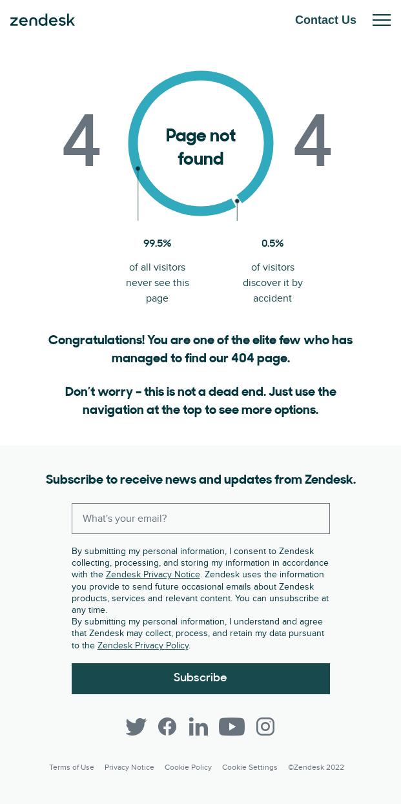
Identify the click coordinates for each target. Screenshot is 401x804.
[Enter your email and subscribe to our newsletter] (201, 518)
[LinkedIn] (198, 726)
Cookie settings (250, 767)
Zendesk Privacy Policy (143, 645)
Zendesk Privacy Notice (153, 574)
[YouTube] (232, 726)
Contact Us (325, 20)
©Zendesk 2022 (316, 767)
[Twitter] (136, 726)
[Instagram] (265, 726)
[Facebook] (167, 726)
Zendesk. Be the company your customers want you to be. (42, 20)
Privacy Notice (129, 767)
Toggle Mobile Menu (382, 20)
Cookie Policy (188, 767)
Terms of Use (71, 767)
